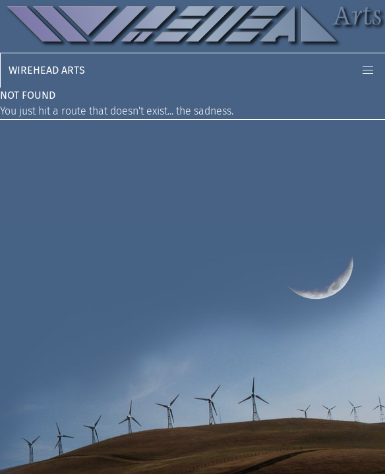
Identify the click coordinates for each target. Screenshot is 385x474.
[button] (368, 70)
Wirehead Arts (47, 70)
